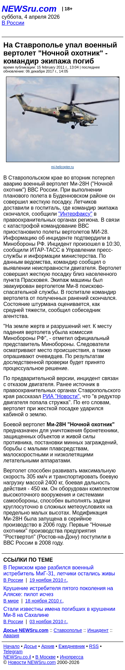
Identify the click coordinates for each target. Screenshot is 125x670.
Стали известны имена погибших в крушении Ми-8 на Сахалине (59, 612)
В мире (11, 600)
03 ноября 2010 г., (49, 621)
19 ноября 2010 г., (49, 580)
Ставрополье (68, 630)
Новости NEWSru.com (32, 662)
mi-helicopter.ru (62, 167)
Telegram (13, 651)
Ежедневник (72, 646)
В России (13, 23)
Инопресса (72, 657)
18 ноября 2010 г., (44, 600)
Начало (11, 646)
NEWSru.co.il (17, 657)
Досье (30, 646)
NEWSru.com (29, 9)
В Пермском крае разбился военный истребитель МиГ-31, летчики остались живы (59, 570)
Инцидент (98, 630)
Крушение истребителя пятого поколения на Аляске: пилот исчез (58, 591)
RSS (94, 646)
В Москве (45, 657)
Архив (47, 646)
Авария (11, 635)
